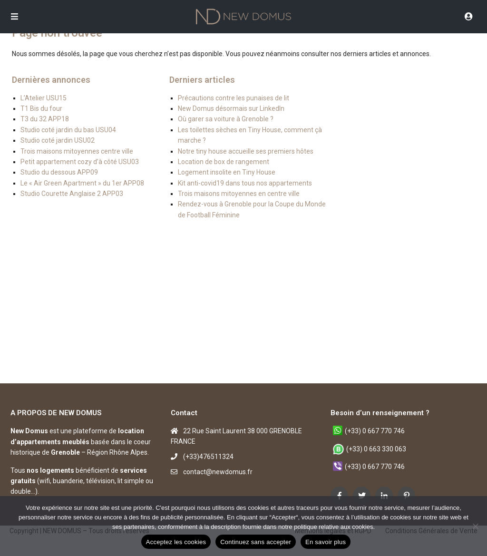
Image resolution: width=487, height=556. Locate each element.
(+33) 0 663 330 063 (376, 449)
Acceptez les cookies (176, 542)
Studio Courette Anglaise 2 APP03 (71, 193)
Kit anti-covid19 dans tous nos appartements (245, 183)
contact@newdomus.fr (218, 472)
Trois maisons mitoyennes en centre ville (239, 193)
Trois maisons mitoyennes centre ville (76, 151)
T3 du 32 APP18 (44, 119)
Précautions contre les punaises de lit (233, 98)
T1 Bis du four (41, 108)
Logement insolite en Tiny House (226, 172)
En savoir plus (325, 542)
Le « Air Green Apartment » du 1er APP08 (82, 183)
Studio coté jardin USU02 (57, 140)
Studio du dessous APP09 (59, 172)
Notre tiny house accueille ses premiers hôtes (245, 151)
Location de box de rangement (223, 162)
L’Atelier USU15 (43, 98)
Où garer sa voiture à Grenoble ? (225, 119)
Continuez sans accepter (255, 542)
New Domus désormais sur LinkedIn (231, 108)
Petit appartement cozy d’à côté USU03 (79, 162)
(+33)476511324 (208, 456)
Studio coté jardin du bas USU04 (68, 130)
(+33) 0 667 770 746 (375, 431)
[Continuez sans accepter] (475, 526)
